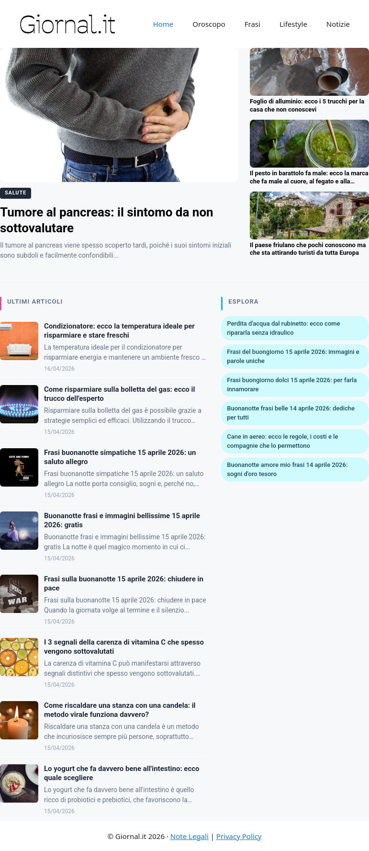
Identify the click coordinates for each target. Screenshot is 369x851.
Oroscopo (208, 24)
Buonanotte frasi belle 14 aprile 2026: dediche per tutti (291, 413)
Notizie (338, 24)
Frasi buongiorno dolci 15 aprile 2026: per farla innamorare (292, 384)
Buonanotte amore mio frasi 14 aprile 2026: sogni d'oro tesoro (287, 469)
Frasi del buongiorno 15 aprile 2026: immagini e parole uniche (293, 356)
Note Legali (189, 836)
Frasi (252, 24)
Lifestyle (293, 24)
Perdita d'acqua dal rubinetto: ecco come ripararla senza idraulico (283, 328)
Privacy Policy (239, 836)
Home (163, 24)
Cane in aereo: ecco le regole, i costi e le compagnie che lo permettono (282, 441)
